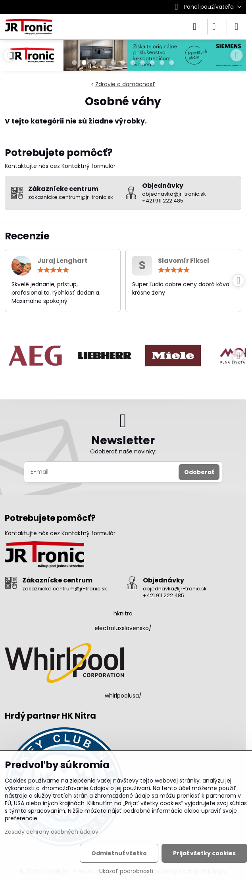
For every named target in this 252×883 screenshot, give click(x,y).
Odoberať (199, 472)
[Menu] (236, 27)
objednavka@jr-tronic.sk (175, 588)
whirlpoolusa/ (123, 696)
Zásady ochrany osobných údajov (51, 832)
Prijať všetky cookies (204, 853)
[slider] (53, 270)
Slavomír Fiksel (183, 260)
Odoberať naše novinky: (123, 451)
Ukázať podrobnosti (126, 871)
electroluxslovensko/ (123, 628)
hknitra (123, 613)
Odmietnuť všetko (119, 853)
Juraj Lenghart (62, 260)
